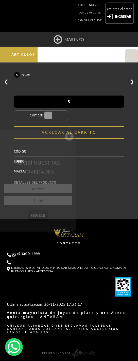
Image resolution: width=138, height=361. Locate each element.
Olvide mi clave (90, 12)
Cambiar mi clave (90, 20)
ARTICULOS (23, 55)
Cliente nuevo (88, 5)
